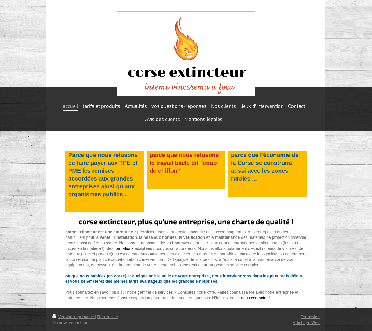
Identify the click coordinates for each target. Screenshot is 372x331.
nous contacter (254, 298)
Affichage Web (306, 322)
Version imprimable (73, 316)
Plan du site (107, 316)
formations (124, 248)
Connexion (310, 316)
